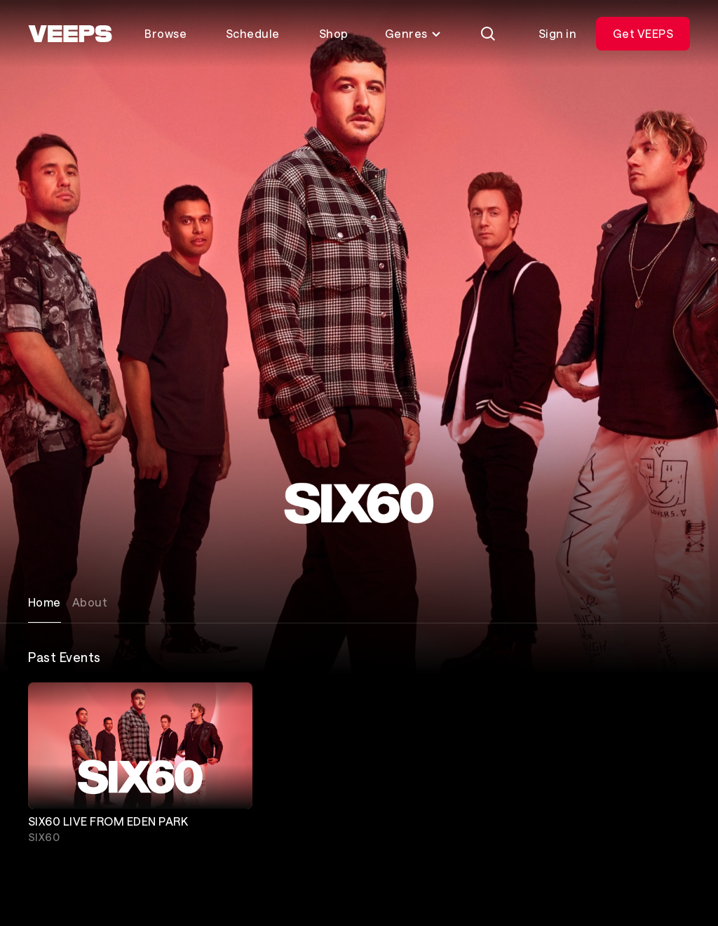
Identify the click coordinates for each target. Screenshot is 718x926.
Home (44, 602)
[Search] (488, 34)
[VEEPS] (70, 33)
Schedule (253, 33)
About (89, 602)
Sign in (557, 33)
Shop (333, 33)
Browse (165, 33)
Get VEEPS (643, 33)
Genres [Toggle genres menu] (413, 33)
